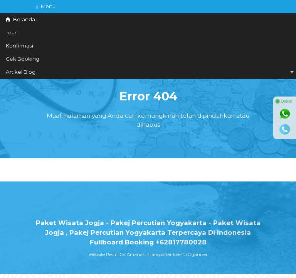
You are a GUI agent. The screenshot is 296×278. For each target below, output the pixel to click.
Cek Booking (22, 59)
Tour (11, 32)
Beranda (20, 19)
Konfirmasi (19, 45)
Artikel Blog (20, 72)
